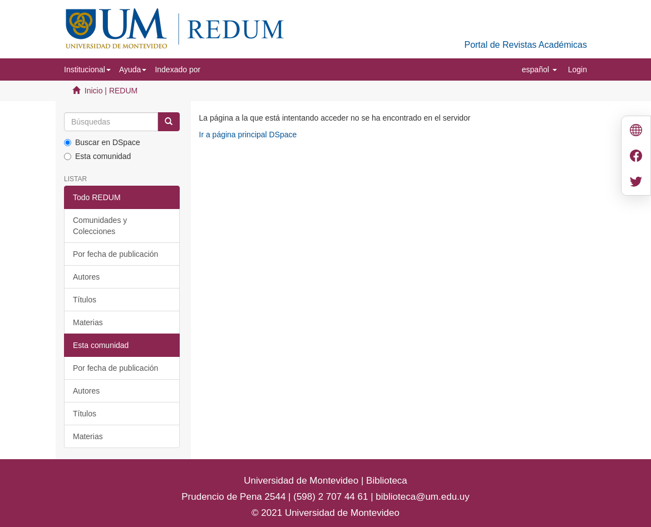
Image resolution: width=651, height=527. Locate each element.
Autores (86, 276)
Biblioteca (385, 480)
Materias (88, 322)
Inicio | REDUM (111, 90)
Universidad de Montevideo (302, 480)
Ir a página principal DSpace (248, 134)
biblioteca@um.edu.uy (422, 496)
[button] (87, 69)
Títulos (84, 299)
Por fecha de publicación (115, 254)
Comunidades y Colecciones (100, 226)
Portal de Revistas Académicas (525, 44)
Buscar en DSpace (102, 142)
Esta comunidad (97, 156)
